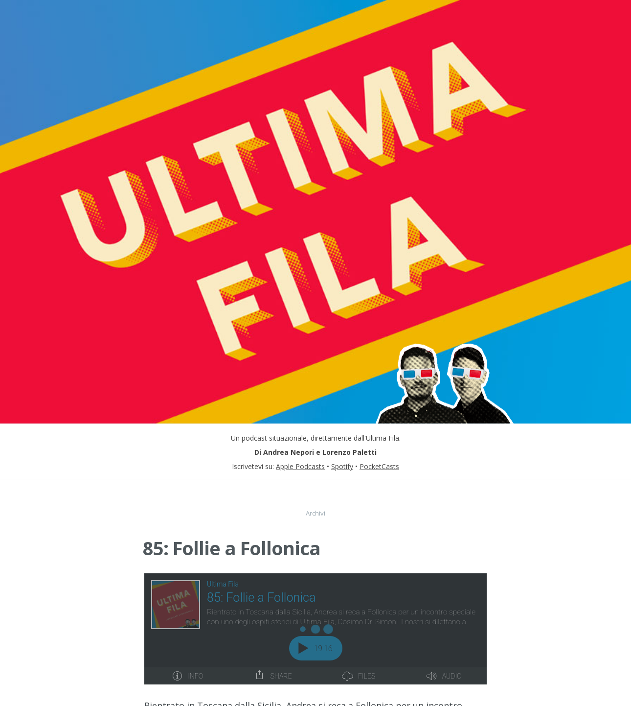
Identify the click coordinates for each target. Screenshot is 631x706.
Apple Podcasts (300, 466)
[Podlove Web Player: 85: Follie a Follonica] (315, 628)
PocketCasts (379, 466)
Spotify (342, 466)
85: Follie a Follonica (231, 548)
